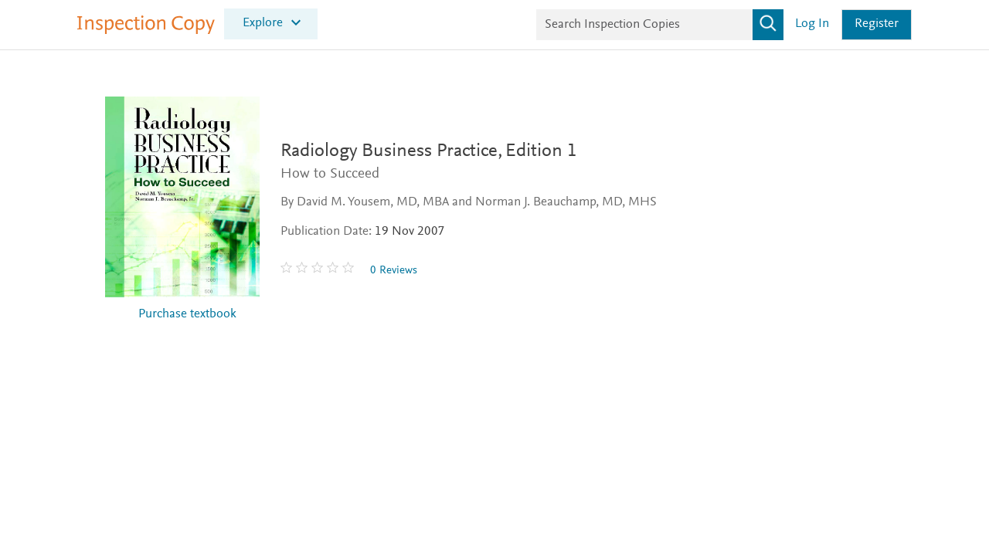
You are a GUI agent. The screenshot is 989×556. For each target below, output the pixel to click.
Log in (812, 24)
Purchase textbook (187, 314)
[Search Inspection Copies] (659, 24)
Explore (263, 22)
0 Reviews (393, 270)
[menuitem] (271, 23)
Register (877, 24)
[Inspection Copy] (146, 31)
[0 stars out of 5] (319, 270)
